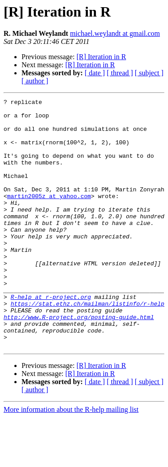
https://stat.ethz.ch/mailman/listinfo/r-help (87, 345)
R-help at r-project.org (51, 337)
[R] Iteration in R (101, 57)
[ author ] (35, 81)
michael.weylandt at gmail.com (115, 33)
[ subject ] (149, 73)
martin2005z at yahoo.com (49, 216)
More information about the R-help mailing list (71, 459)
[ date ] (95, 73)
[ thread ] (120, 73)
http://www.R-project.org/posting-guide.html (79, 361)
